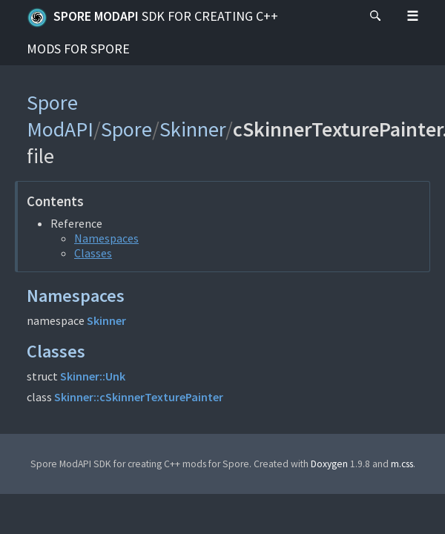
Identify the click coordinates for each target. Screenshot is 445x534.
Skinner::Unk (92, 376)
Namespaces (106, 238)
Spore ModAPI (152, 32)
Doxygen (329, 464)
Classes (93, 252)
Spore (126, 129)
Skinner (192, 129)
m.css (402, 464)
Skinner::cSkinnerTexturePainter (138, 396)
